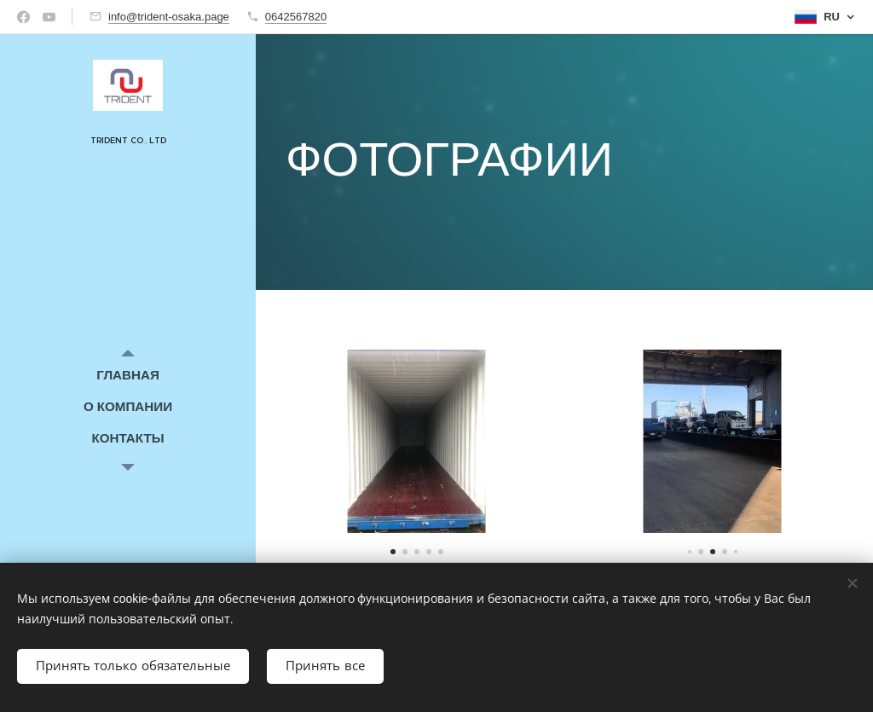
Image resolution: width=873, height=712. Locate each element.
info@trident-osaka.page (168, 16)
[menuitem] (128, 375)
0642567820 (296, 16)
